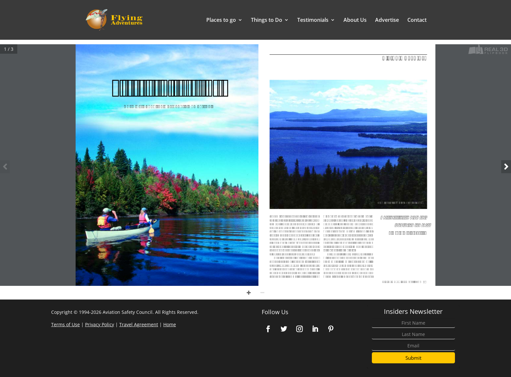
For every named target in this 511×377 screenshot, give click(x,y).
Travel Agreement (138, 324)
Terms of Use (65, 324)
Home (169, 324)
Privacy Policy (99, 324)
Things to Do (266, 20)
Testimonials (312, 20)
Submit (413, 358)
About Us (355, 20)
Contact (417, 20)
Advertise (387, 20)
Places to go (221, 20)
